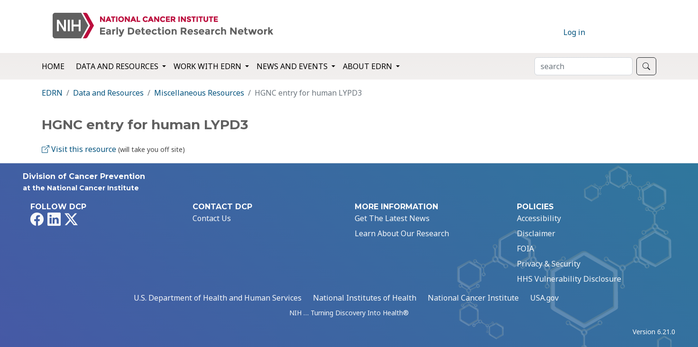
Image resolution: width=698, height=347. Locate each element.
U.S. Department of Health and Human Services (218, 298)
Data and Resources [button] (118, 66)
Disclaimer (536, 233)
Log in (574, 32)
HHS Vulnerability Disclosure (569, 279)
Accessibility (539, 218)
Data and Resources (108, 93)
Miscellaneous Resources (199, 93)
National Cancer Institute (473, 298)
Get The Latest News (392, 218)
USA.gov (544, 298)
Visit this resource (79, 149)
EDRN (52, 93)
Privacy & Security (548, 263)
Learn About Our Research (402, 233)
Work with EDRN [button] (208, 66)
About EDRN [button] (368, 66)
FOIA (525, 248)
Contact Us (212, 218)
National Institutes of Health (364, 298)
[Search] (583, 66)
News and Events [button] (293, 66)
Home (53, 66)
